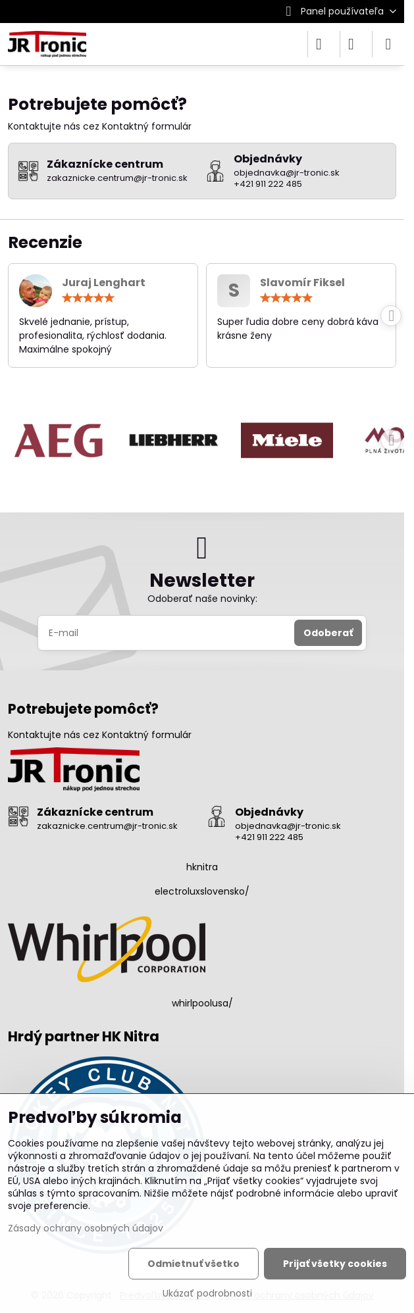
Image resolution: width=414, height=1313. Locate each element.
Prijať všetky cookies (335, 1263)
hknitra (202, 867)
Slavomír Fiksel (302, 282)
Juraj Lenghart (103, 282)
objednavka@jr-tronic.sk (288, 826)
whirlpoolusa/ (202, 1003)
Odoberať (328, 632)
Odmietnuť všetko (193, 1263)
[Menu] (388, 44)
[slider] (88, 298)
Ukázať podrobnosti (207, 1293)
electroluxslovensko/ (202, 891)
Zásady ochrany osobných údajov (85, 1228)
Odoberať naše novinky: (202, 598)
